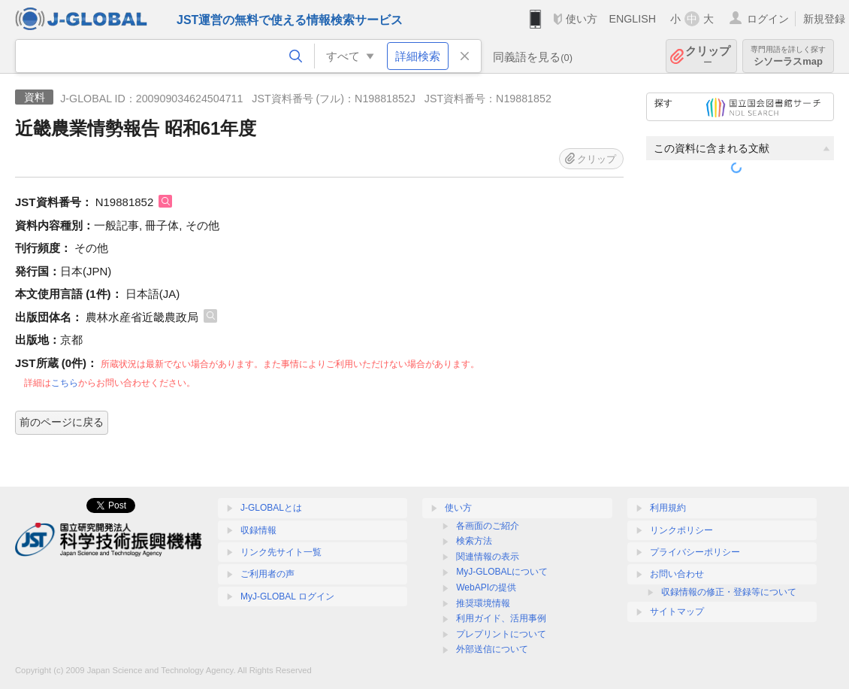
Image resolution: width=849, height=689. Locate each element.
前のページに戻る (62, 422)
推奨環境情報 (483, 603)
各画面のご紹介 (487, 526)
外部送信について (492, 649)
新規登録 (824, 19)
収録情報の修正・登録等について (728, 592)
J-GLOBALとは (271, 507)
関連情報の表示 (487, 556)
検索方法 (474, 541)
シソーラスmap (788, 56)
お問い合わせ (677, 574)
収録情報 (258, 530)
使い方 (581, 19)
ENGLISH (632, 19)
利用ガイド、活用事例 (501, 618)
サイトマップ (677, 611)
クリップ (707, 56)
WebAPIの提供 (486, 587)
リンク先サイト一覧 (281, 552)
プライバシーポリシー (695, 552)
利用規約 (668, 507)
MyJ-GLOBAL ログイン (287, 596)
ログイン (768, 19)
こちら (64, 383)
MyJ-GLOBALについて (502, 571)
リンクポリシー (681, 530)
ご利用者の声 (267, 574)
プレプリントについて (501, 634)
